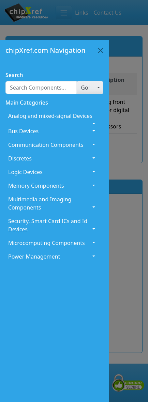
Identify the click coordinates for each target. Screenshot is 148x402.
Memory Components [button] (36, 185)
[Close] (100, 50)
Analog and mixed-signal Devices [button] (50, 116)
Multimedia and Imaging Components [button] (39, 203)
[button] (85, 87)
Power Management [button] (34, 256)
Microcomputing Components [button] (46, 243)
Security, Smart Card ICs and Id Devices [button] (47, 225)
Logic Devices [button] (25, 172)
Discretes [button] (20, 158)
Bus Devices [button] (23, 131)
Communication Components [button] (45, 145)
